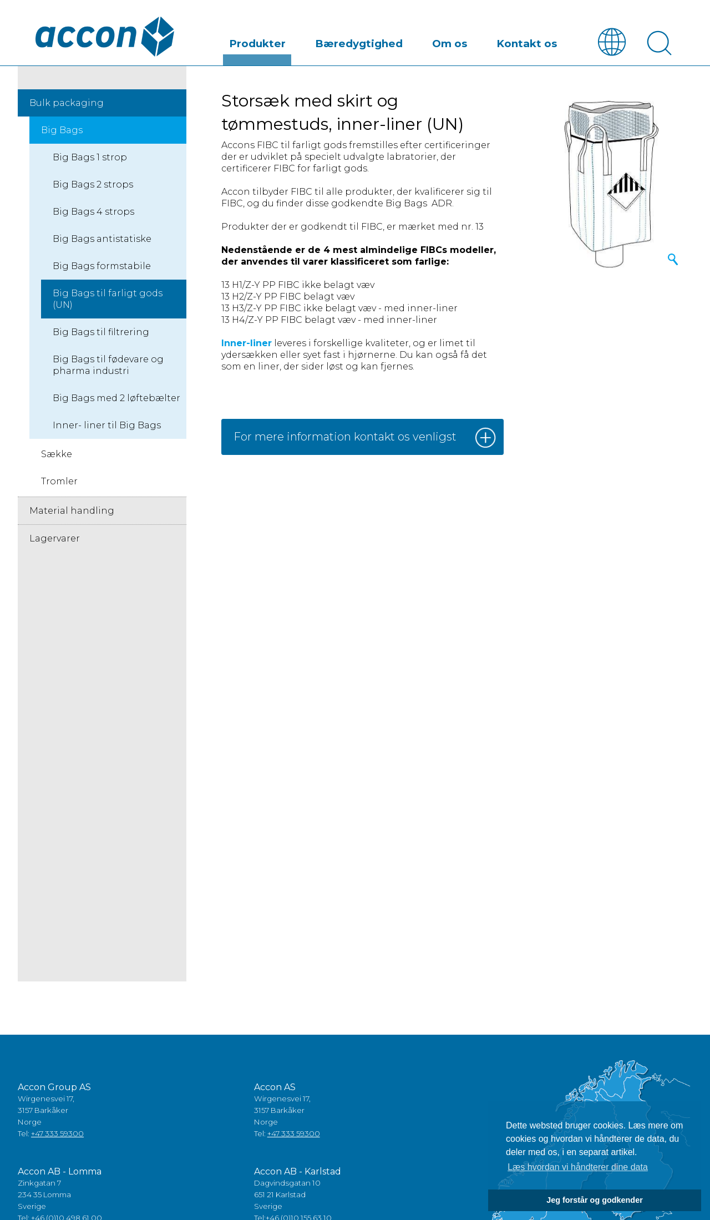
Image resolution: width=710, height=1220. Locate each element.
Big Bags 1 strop (90, 158)
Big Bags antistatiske (102, 239)
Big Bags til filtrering (101, 332)
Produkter (325, 41)
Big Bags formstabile (102, 266)
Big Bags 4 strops (93, 212)
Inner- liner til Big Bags (107, 426)
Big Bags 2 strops (93, 185)
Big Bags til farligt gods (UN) (108, 299)
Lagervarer (54, 539)
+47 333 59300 (57, 1133)
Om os (477, 41)
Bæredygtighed (405, 41)
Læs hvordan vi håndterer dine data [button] (578, 1167)
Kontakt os (536, 41)
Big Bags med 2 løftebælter (116, 398)
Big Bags (62, 130)
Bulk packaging (66, 103)
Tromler (59, 482)
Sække (56, 454)
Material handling (71, 511)
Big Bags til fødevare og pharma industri (108, 366)
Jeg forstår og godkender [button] (594, 1200)
